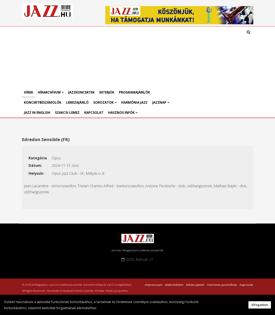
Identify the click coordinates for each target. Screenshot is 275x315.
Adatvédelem (174, 285)
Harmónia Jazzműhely (222, 285)
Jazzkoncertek (81, 92)
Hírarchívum (49, 92)
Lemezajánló (77, 102)
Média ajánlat (195, 285)
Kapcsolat (94, 112)
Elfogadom (259, 305)
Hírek (28, 92)
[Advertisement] (107, 57)
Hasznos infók (121, 112)
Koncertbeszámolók (42, 102)
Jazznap (159, 102)
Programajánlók (134, 92)
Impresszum (153, 285)
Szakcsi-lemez (67, 112)
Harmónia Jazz (134, 102)
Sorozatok (103, 102)
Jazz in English (37, 112)
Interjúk (106, 92)
